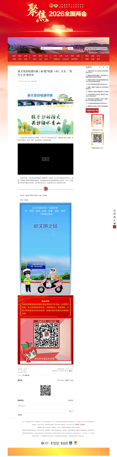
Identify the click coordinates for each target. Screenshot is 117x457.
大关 (23, 375)
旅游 (34, 59)
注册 (89, 48)
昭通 (14, 59)
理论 (87, 56)
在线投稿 (102, 48)
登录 (95, 48)
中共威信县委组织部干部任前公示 (97, 103)
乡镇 (25, 59)
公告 (46, 56)
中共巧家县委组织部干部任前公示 (97, 84)
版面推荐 (74, 59)
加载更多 (20, 415)
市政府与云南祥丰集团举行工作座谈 (98, 91)
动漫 (78, 56)
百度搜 (70, 48)
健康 (87, 59)
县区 (20, 59)
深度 (92, 56)
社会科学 (65, 59)
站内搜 (65, 48)
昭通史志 (57, 59)
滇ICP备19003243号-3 (28, 433)
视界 (98, 59)
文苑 (60, 56)
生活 (98, 56)
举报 (71, 370)
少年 (55, 56)
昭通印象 (27, 375)
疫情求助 (82, 424)
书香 (72, 56)
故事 (92, 59)
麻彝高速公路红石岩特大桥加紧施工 (98, 106)
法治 (46, 59)
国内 (20, 56)
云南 (25, 56)
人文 (66, 56)
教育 (40, 56)
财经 (34, 56)
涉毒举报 (77, 424)
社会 (40, 59)
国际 (14, 56)
